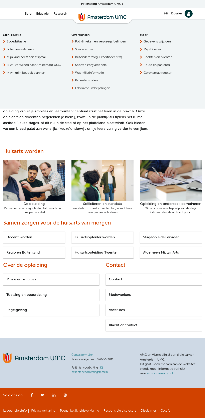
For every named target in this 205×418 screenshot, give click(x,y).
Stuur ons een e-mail (179, 80)
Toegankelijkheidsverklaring (79, 410)
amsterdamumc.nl (160, 373)
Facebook (32, 396)
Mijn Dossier (173, 13)
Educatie (42, 13)
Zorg (28, 13)
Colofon (166, 410)
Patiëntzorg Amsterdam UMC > (102, 3)
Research (60, 13)
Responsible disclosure (120, 410)
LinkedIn (53, 396)
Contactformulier (82, 355)
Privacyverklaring (43, 410)
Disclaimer (148, 410)
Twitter (42, 396)
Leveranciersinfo (15, 410)
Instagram (65, 396)
